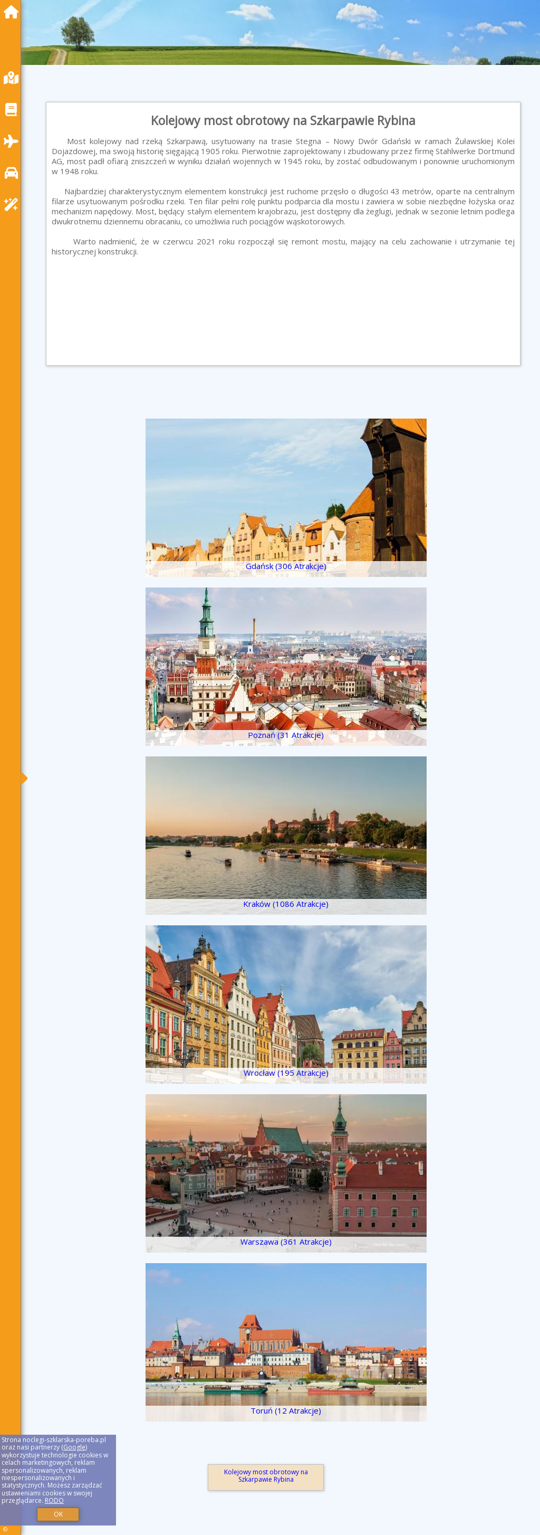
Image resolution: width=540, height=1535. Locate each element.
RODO (54, 1500)
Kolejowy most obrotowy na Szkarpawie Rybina (266, 1475)
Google (74, 1447)
